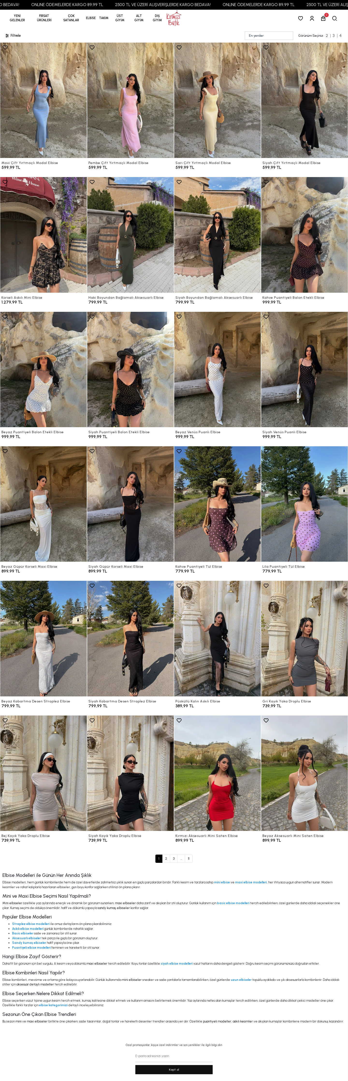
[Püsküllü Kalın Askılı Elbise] (217, 638)
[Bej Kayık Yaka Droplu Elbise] (43, 773)
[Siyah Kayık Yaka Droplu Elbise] (130, 773)
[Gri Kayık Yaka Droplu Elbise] (304, 638)
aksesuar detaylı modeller (35, 984)
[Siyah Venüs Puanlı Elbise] (304, 369)
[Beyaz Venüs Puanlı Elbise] (217, 369)
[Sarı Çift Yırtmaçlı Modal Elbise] (217, 100)
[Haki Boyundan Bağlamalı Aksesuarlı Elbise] (130, 234)
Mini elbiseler (12, 903)
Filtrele (13, 35)
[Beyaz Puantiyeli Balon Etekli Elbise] (43, 369)
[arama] (335, 18)
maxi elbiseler (125, 903)
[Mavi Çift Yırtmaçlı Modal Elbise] (43, 100)
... (181, 858)
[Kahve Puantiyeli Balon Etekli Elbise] (304, 234)
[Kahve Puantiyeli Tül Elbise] (217, 504)
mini (18, 1021)
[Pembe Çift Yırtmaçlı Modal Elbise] (130, 100)
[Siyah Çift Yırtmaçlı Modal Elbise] (304, 100)
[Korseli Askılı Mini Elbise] (43, 234)
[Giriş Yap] (313, 18)
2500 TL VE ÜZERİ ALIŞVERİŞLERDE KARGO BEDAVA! (183, 4)
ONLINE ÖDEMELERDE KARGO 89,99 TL (87, 4)
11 (188, 858)
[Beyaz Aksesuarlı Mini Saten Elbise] (304, 773)
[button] (44, 18)
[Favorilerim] (301, 18)
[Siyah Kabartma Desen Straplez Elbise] (130, 638)
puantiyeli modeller (217, 1021)
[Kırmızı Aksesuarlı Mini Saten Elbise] (217, 773)
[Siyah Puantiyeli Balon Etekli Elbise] (130, 369)
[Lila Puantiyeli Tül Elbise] (304, 504)
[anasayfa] (174, 18)
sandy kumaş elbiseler (114, 908)
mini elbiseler (132, 980)
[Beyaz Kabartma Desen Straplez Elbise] (43, 638)
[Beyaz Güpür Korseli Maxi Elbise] (43, 504)
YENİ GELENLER (17, 18)
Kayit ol (174, 1069)
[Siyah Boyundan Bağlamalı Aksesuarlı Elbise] (217, 234)
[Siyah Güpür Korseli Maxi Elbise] (130, 504)
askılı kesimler (243, 1021)
